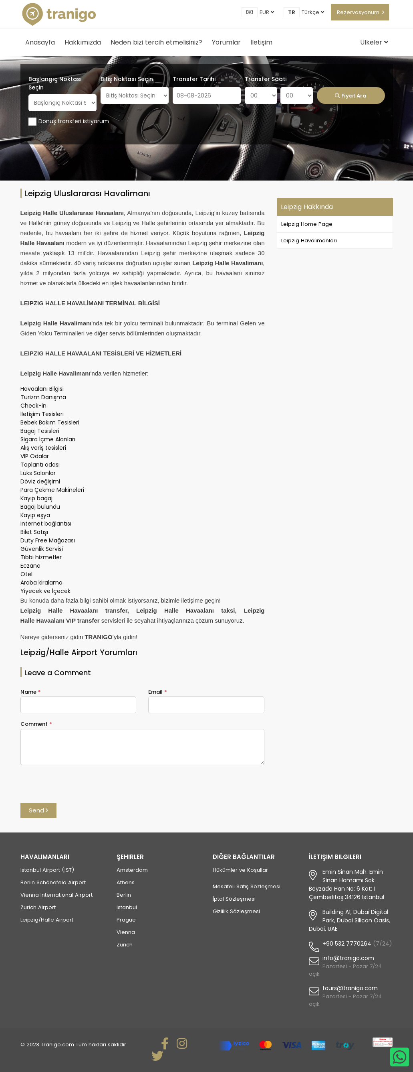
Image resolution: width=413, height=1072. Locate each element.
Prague (126, 920)
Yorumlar (226, 42)
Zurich (125, 944)
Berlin (124, 895)
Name (30, 692)
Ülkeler (374, 42)
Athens (126, 882)
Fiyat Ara (351, 95)
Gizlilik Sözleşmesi (236, 911)
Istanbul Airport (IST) (47, 870)
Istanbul (127, 907)
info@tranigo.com (348, 958)
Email (157, 692)
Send (38, 810)
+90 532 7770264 (346, 944)
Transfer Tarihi (194, 79)
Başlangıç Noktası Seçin (55, 83)
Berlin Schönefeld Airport (53, 882)
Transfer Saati (265, 79)
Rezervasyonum (358, 12)
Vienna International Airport (56, 895)
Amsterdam (132, 870)
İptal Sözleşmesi (234, 899)
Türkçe (313, 12)
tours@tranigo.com (350, 988)
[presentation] (81, 787)
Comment (36, 724)
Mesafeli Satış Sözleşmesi (246, 886)
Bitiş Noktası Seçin (127, 79)
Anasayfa (40, 42)
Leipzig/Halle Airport (46, 920)
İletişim (261, 42)
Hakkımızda (82, 42)
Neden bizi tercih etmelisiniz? (156, 42)
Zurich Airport (38, 907)
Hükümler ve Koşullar (240, 870)
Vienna (126, 932)
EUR (267, 12)
